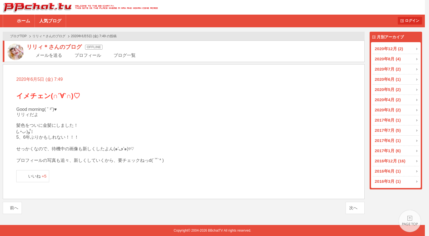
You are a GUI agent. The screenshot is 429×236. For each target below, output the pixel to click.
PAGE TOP (410, 221)
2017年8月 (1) (388, 120)
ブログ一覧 (125, 55)
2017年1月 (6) (388, 150)
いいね (37, 176)
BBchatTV (79, 7)
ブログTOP (18, 36)
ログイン (412, 20)
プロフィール (88, 55)
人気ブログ (50, 20)
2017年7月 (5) (388, 130)
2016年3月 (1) (388, 181)
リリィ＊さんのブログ (48, 36)
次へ (353, 207)
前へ (14, 207)
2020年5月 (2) (388, 89)
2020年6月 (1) (388, 79)
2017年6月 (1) (388, 140)
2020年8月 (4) (388, 59)
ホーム (23, 20)
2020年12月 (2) (389, 48)
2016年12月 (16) (390, 161)
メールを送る (49, 55)
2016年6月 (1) (388, 171)
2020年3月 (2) (388, 110)
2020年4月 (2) (388, 99)
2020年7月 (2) (388, 69)
